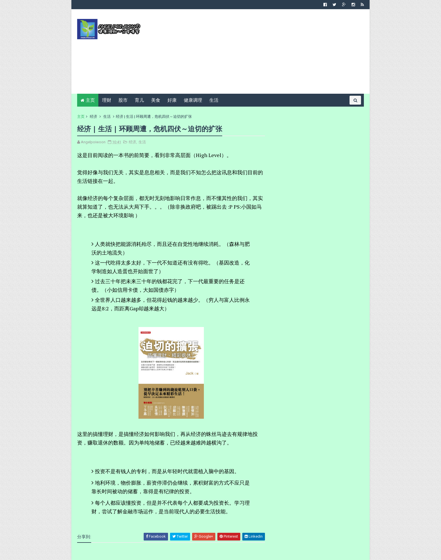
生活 (213, 100)
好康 (172, 100)
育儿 (139, 100)
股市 (123, 100)
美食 (155, 100)
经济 (93, 116)
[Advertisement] (259, 53)
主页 (90, 100)
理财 (106, 100)
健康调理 (193, 100)
